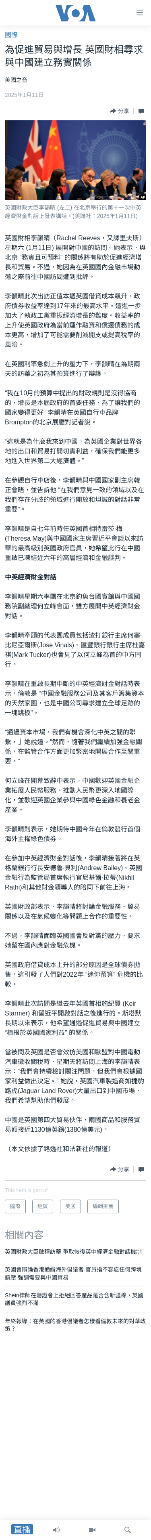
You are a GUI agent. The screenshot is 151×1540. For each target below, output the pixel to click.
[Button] (119, 111)
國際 (11, 34)
